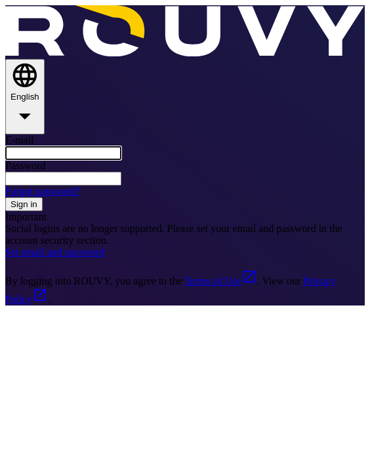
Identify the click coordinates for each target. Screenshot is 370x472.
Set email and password (55, 252)
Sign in (23, 204)
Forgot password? (42, 191)
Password (25, 165)
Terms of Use (221, 280)
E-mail (19, 140)
